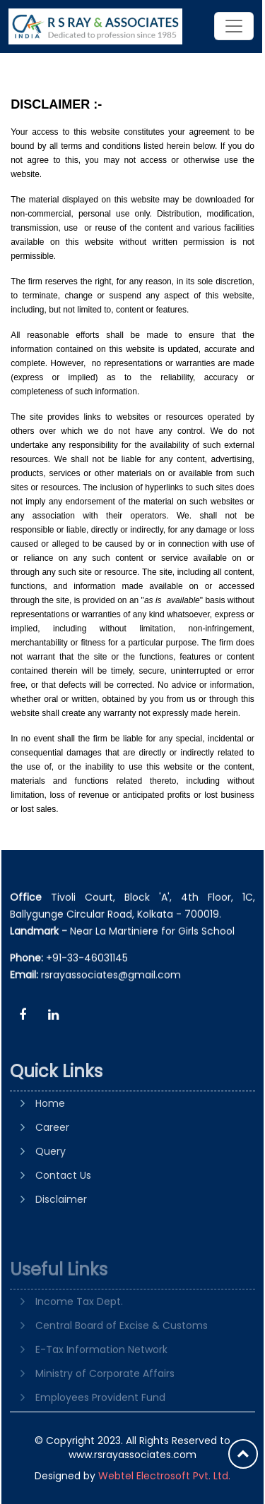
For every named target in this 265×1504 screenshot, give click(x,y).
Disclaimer (61, 1244)
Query (50, 1196)
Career (52, 1172)
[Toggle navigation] (234, 26)
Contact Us (63, 1220)
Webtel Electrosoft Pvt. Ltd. (164, 1476)
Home (50, 1148)
